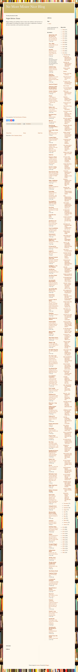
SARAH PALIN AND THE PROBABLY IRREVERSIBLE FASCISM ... (67, 263)
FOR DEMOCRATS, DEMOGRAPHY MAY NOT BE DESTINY (67, 198)
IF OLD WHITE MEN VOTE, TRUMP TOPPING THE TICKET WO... (67, 477)
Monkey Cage (52, 342)
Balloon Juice (52, 107)
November (66, 503)
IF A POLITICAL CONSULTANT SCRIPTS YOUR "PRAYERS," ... (67, 441)
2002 (63, 552)
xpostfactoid (51, 618)
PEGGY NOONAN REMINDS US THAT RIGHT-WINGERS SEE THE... (67, 435)
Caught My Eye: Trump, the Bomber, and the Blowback (53, 454)
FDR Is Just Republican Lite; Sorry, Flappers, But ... (67, 93)
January (65, 524)
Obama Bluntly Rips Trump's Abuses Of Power (53, 419)
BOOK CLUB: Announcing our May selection (53, 566)
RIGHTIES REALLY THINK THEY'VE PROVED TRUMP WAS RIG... (67, 497)
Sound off (51, 425)
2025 (63, 31)
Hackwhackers (52, 234)
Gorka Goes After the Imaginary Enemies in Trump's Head (53, 284)
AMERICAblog (52, 67)
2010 (63, 535)
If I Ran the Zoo (52, 246)
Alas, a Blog (51, 43)
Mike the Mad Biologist (52, 332)
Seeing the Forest (52, 506)
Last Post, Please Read (53, 638)
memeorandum (52, 321)
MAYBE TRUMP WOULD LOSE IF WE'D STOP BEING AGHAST (67, 255)
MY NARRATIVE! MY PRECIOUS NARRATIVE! (67, 291)
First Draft (51, 207)
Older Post (40, 133)
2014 (63, 527)
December (66, 54)
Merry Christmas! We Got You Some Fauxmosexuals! (53, 614)
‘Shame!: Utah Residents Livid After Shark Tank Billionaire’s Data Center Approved (53, 149)
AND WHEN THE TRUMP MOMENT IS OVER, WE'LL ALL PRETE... (67, 352)
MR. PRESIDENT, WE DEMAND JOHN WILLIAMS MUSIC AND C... (67, 388)
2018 (63, 46)
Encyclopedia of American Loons (52, 202)
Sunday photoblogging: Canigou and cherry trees (53, 140)
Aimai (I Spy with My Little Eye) (53, 35)
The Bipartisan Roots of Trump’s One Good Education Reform (53, 411)
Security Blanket (52, 117)
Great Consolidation (53, 228)
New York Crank (52, 355)
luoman (38, 665)
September (66, 507)
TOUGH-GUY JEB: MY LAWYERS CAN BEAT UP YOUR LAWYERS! (67, 317)
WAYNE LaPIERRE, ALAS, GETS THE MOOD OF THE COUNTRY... (67, 420)
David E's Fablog (53, 167)
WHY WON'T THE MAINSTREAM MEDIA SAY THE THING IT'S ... (67, 456)
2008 (63, 539)
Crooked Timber (52, 137)
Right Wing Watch (53, 485)
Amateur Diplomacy (53, 181)
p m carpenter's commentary (52, 376)
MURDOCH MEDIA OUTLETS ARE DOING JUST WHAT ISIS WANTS (67, 448)
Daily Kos (51, 154)
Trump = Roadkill (52, 168)
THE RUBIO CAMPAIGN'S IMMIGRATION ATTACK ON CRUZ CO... (67, 205)
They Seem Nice (52, 291)
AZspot (50, 95)
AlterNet (51, 58)
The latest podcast (52, 121)
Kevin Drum (51, 294)
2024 (63, 34)
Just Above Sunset (53, 275)
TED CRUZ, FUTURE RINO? (67, 250)
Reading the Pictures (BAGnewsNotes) (53, 451)
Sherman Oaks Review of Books (52, 513)
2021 (63, 40)
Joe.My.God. (52, 269)
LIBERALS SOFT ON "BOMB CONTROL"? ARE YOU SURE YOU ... (67, 412)
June (65, 514)
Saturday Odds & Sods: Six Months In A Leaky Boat (53, 210)
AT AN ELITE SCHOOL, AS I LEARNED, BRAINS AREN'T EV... (67, 337)
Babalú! (65, 71)
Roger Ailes (51, 486)
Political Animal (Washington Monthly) (52, 407)
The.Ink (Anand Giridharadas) (52, 563)
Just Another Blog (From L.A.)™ (53, 289)
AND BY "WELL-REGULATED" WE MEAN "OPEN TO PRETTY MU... (67, 286)
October (65, 505)
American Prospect (53, 84)
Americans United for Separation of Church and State (53, 87)
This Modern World (53, 571)
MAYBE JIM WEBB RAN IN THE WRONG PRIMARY (67, 64)
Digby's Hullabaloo (53, 180)
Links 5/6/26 (51, 334)
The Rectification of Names (19, 117)
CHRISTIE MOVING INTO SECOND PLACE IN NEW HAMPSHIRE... (67, 297)
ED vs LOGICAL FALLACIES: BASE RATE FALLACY (53, 223)
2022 (63, 38)
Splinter (50, 534)
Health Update (52, 296)
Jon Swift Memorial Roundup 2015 (67, 88)
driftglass (51, 185)
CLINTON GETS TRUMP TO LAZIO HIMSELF (67, 141)
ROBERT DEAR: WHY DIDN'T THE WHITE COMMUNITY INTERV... (67, 484)
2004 (63, 548)
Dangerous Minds (53, 157)
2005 (63, 546)
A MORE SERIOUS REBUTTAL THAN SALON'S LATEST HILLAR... (67, 380)
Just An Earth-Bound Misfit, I (52, 281)
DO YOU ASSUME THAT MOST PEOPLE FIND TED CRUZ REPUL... (67, 121)
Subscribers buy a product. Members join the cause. (53, 431)
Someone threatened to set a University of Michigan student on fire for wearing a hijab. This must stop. (53, 538)
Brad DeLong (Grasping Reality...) (53, 126)
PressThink (51, 428)
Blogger (47, 665)
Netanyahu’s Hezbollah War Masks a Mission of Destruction (53, 261)
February (66, 522)
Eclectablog (51, 191)
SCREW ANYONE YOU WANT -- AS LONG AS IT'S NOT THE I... (67, 219)
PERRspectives (52, 394)
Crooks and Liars (53, 144)
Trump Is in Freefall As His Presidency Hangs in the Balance (53, 529)
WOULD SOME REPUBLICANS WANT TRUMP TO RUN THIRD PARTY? (67, 324)
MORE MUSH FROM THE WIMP (66, 232)
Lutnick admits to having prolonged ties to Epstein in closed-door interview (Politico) (53, 325)
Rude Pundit (52, 494)
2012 (63, 531)
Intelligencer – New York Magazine (53, 266)
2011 (63, 533)
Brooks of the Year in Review (67, 74)
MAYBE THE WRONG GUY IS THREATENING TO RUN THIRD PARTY (67, 190)
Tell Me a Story (52, 557)
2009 (63, 537)
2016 (63, 50)
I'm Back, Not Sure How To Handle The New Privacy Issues (53, 39)
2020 (63, 42)
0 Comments (28, 123)
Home (24, 133)
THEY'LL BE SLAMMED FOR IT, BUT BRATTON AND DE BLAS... (67, 245)
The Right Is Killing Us (53, 314)
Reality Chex (52, 459)
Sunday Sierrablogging (53, 247)
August (65, 509)
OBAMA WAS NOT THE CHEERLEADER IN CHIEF (67, 372)
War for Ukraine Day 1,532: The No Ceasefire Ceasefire (53, 110)
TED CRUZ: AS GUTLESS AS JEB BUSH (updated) (67, 310)
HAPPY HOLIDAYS (66, 109)
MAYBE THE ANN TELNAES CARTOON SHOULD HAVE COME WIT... (67, 128)
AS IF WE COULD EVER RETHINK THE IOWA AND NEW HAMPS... (67, 114)
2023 (63, 36)
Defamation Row (52, 590)
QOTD (50, 217)
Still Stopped (51, 276)
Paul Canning (52, 388)
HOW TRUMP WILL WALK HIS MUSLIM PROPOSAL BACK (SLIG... (67, 366)
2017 (63, 48)
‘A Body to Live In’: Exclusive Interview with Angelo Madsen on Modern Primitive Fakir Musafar (53, 161)
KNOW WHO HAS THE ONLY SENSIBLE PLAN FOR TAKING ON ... (67, 304)
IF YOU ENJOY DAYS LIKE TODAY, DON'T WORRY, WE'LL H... (67, 463)
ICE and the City (52, 558)
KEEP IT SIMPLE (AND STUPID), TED (67, 490)
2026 (63, 29)
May (65, 516)
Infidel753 (51, 251)
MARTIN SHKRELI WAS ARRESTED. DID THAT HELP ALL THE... (67, 182)
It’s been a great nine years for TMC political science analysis (53, 345)
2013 (63, 529)
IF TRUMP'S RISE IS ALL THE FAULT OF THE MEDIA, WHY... (67, 330)
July (65, 511)
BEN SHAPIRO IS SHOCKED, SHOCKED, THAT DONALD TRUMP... (67, 359)
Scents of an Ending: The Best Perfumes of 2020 (53, 516)
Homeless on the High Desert (52, 240)
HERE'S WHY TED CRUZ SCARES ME (67, 153)
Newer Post (8, 133)
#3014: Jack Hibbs (52, 203)
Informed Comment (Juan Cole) (53, 258)
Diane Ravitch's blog (53, 171)
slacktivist (51, 520)
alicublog (51, 49)
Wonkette (51, 600)
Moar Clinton (66, 85)
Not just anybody (52, 92)
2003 (63, 550)
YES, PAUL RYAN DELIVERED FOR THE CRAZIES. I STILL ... (67, 148)
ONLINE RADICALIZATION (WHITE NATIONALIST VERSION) (67, 270)
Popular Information (53, 423)
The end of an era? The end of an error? (67, 78)
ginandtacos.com (52, 220)
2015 (63, 53)
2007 (63, 542)
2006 (63, 544)
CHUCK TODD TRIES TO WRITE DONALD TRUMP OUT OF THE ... (66, 344)
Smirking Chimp (52, 526)
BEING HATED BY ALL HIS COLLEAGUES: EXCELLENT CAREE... (67, 135)
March (65, 520)
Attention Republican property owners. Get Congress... (67, 98)
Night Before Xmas (67, 106)
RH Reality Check (53, 474)
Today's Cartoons (52, 235)
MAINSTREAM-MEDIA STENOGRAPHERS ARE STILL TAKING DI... (67, 470)
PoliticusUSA (52, 416)
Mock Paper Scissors (53, 337)
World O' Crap (52, 611)
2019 (63, 44)
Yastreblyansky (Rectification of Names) (52, 628)
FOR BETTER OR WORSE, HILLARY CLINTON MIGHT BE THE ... (67, 405)
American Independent (51, 75)
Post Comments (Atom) (17, 135)
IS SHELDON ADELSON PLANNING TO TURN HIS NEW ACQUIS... (67, 212)
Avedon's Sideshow (53, 91)
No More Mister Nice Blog (25, 7)
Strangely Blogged (53, 544)
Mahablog (51, 313)
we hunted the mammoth (52, 580)
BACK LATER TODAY (66, 69)
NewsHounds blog (53, 368)
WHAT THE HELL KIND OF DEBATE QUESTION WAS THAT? (67, 166)
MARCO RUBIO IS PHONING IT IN (67, 275)
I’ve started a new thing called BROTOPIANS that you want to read (53, 583)
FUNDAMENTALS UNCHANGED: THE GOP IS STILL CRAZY (67, 279)
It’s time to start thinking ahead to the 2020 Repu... (67, 82)
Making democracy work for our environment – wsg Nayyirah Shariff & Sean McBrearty (53, 195)
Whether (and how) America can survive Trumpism (53, 69)
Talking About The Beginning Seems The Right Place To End (53, 371)
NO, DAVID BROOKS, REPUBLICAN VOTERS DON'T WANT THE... (67, 428)
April (65, 518)
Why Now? (51, 593)
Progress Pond (52, 435)
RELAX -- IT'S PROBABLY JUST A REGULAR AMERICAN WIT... (66, 396)
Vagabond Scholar (53, 573)
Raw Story (51, 442)
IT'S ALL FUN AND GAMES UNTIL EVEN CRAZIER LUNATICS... (67, 159)
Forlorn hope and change (67, 103)
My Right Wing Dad (53, 349)
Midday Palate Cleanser (53, 338)
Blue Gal (51, 120)
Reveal (50, 465)
